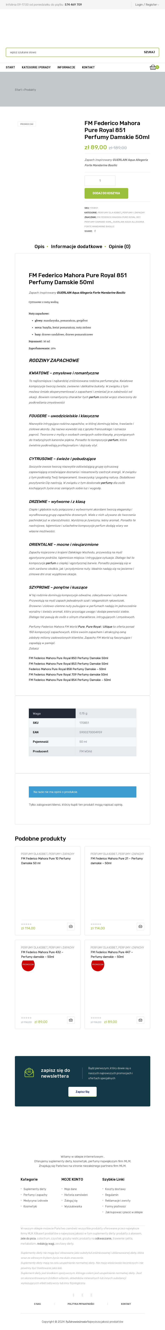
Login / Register (147, 4)
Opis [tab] (39, 246)
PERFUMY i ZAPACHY (133, 212)
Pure (81, 626)
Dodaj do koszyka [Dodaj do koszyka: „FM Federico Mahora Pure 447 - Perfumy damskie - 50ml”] (140, 1020)
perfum (94, 397)
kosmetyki (80, 1161)
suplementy (56, 1161)
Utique (107, 626)
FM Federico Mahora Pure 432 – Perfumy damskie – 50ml (42, 954)
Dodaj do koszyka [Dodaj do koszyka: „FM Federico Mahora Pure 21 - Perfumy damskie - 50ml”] (140, 926)
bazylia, (47, 327)
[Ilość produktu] (100, 181)
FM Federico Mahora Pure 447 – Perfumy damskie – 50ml (112, 954)
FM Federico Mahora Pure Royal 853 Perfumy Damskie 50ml (68, 663)
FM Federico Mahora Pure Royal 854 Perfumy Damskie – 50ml (70, 680)
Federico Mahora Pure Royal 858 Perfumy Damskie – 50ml (67, 669)
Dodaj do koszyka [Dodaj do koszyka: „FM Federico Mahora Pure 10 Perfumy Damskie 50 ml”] (70, 926)
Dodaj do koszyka (106, 193)
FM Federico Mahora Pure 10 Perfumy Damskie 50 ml (46, 861)
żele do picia (28, 1238)
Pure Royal (93, 626)
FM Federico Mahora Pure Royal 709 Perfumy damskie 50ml (68, 674)
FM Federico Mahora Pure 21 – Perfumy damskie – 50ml (117, 861)
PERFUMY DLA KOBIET (109, 212)
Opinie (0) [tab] (119, 246)
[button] (82, 1092)
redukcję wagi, (46, 1243)
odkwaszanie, (103, 1238)
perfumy (106, 483)
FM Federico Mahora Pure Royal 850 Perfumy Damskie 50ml (68, 658)
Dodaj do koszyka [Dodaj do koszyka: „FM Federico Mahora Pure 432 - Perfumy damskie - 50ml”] (70, 1020)
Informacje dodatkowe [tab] (76, 246)
